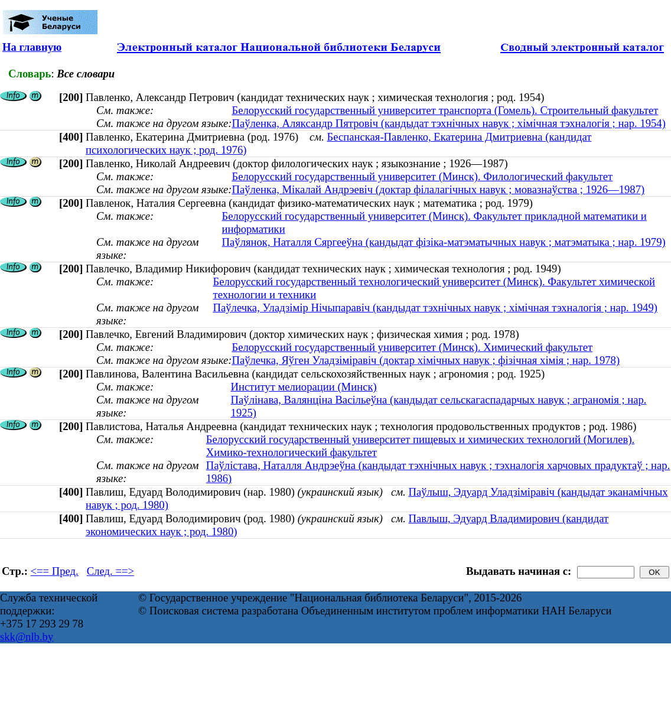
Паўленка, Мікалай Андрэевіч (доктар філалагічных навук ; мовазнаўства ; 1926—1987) (438, 189)
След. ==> (110, 571)
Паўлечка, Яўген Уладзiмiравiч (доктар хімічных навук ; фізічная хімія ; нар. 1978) (426, 360)
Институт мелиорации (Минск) (304, 386)
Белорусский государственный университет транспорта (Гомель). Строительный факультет (445, 110)
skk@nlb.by (26, 636)
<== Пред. (55, 571)
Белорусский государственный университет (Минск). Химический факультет (412, 347)
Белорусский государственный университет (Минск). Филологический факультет (422, 176)
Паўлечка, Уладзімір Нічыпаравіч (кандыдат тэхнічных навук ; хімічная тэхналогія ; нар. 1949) (435, 307)
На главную (31, 47)
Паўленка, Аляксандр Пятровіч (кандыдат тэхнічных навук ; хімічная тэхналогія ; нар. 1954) (448, 123)
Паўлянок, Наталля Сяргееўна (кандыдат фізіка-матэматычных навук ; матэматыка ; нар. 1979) (444, 242)
